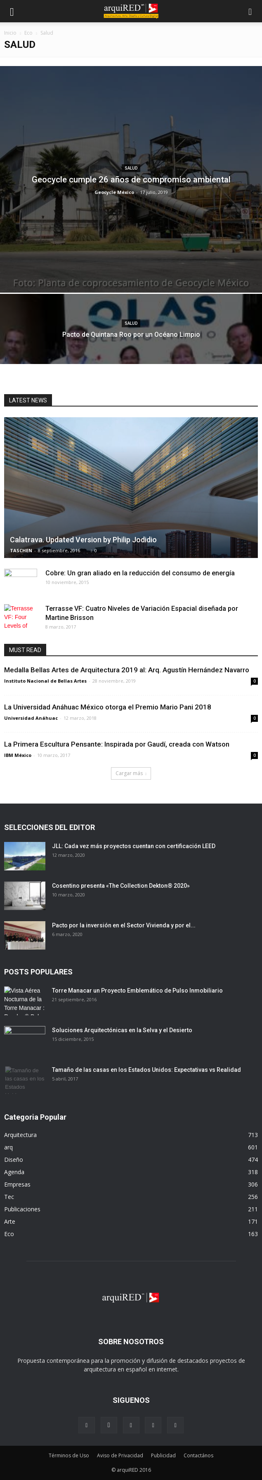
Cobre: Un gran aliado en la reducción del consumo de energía (140, 573)
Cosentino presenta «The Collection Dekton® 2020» (121, 885)
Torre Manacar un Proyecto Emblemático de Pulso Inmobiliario (137, 990)
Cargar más (131, 773)
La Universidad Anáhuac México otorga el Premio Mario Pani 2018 (107, 707)
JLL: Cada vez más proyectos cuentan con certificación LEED (133, 846)
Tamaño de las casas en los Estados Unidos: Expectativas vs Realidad (146, 1069)
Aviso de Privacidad (120, 1455)
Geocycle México (114, 192)
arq (8, 1147)
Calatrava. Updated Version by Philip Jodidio (83, 539)
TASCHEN (21, 550)
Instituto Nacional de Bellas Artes (45, 681)
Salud (131, 168)
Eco (28, 32)
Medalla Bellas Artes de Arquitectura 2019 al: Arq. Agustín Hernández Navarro (126, 670)
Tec (9, 1197)
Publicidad (163, 1455)
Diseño (13, 1159)
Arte (9, 1221)
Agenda (14, 1172)
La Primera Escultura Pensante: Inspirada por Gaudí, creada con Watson (116, 744)
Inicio (10, 32)
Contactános (198, 1455)
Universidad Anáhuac (31, 718)
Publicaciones (22, 1209)
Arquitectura (20, 1135)
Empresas (17, 1184)
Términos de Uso (69, 1455)
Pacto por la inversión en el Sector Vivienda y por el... (124, 925)
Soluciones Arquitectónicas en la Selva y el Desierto (122, 1030)
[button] (250, 11)
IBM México (17, 755)
